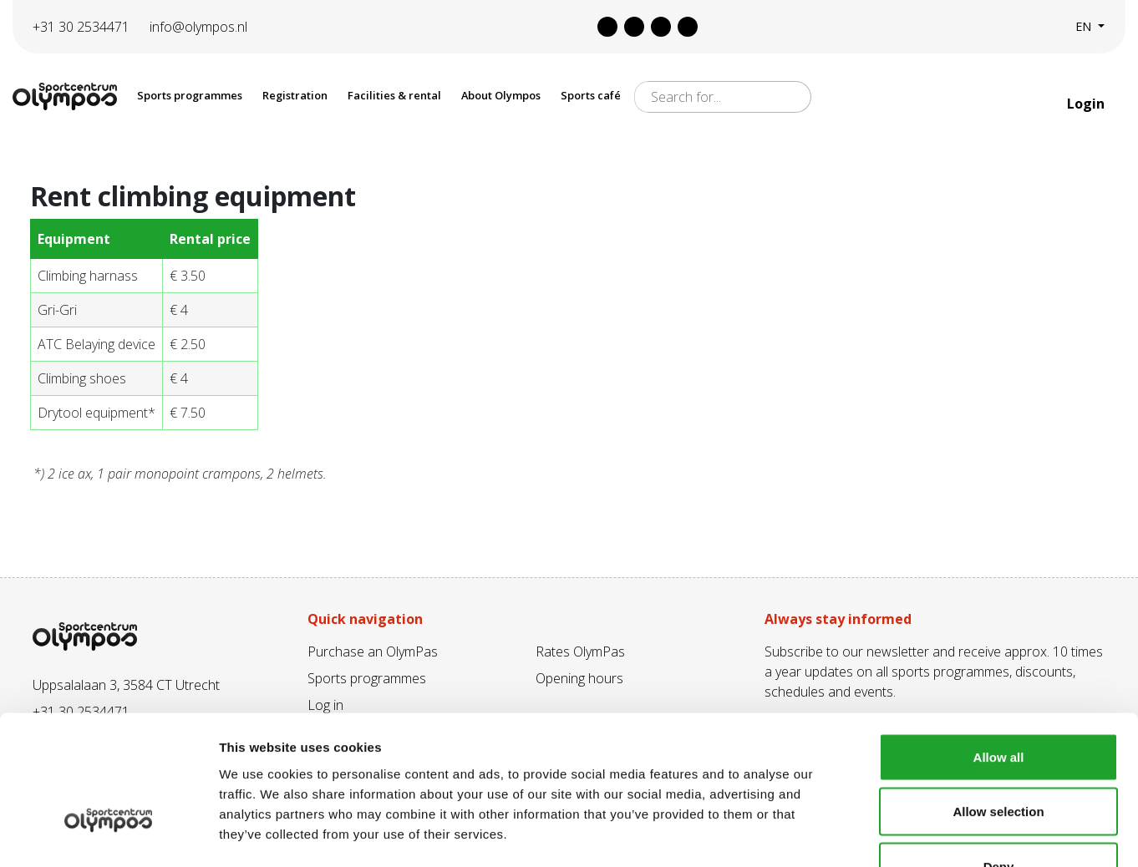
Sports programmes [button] (189, 95)
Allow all (998, 648)
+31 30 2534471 (81, 27)
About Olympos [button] (501, 95)
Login (1087, 103)
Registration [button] (295, 95)
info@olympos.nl (198, 27)
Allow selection (998, 703)
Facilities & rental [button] (394, 95)
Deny (998, 757)
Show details (877, 834)
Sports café (591, 95)
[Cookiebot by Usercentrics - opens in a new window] (108, 834)
